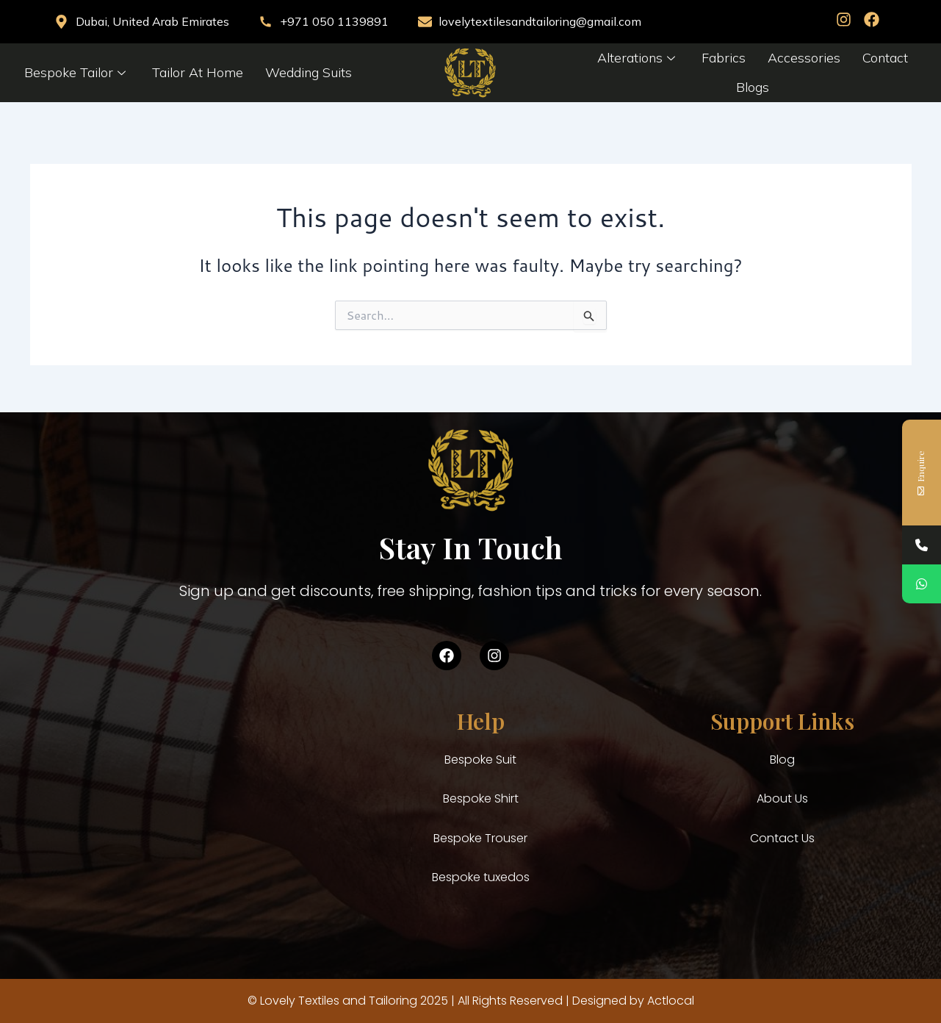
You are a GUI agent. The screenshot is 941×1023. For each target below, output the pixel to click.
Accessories (804, 57)
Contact (885, 57)
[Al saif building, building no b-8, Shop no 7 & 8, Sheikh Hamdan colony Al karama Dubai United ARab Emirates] (165, 817)
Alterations (636, 57)
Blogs (752, 87)
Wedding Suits (308, 72)
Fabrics (724, 57)
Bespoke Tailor (75, 72)
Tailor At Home (197, 72)
